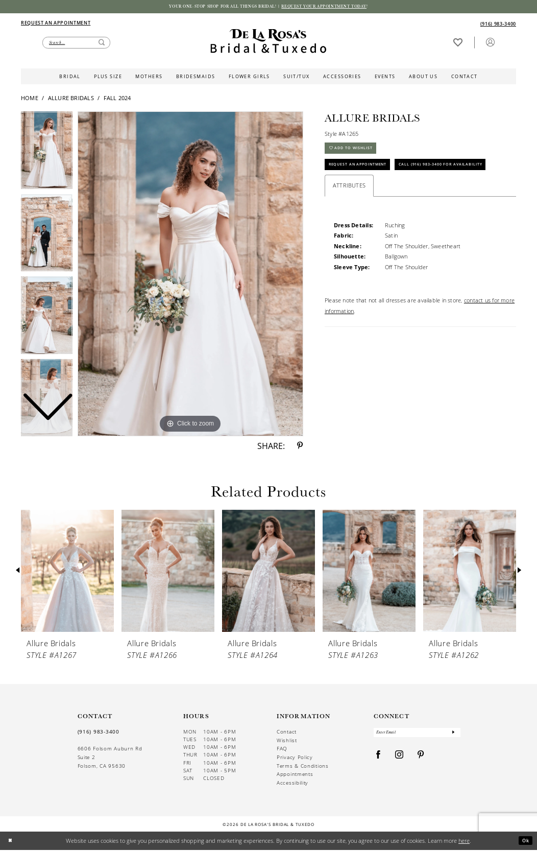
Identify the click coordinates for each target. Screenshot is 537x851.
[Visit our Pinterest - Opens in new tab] (421, 759)
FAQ (282, 750)
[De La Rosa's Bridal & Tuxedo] (268, 42)
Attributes (349, 216)
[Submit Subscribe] (453, 735)
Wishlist (287, 741)
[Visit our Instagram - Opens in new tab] (399, 759)
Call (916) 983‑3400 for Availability (382, 193)
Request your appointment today (339, 7)
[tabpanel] (190, 275)
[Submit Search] (101, 44)
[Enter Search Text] (76, 44)
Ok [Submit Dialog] (524, 841)
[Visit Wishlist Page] (458, 43)
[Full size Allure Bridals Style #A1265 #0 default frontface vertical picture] (190, 275)
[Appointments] (55, 23)
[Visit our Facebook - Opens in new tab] (378, 759)
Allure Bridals (71, 99)
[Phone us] (498, 25)
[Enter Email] (417, 735)
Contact (287, 733)
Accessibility (292, 784)
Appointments (295, 775)
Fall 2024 (117, 99)
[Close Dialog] (11, 842)
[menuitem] (144, 24)
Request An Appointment (367, 172)
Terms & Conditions (303, 767)
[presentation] (67, 572)
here (464, 841)
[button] (490, 43)
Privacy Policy (295, 758)
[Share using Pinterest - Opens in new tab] (300, 447)
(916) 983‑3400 (98, 733)
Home (29, 99)
